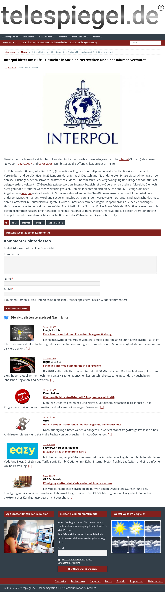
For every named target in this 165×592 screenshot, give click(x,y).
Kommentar (11, 254)
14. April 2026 (49, 327)
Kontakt (120, 581)
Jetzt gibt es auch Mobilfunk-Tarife (64, 451)
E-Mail (8, 289)
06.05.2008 (45, 163)
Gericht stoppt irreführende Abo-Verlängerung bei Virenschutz (82, 424)
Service (96, 36)
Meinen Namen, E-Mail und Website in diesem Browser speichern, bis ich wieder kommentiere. (67, 300)
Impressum (136, 581)
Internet (124, 159)
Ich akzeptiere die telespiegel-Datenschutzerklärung (75, 561)
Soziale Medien (56, 222)
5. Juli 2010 (10, 67)
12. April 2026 (49, 390)
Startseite (60, 581)
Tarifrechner (78, 581)
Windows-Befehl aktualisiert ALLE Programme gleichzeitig (79, 397)
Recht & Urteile (79, 36)
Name (8, 279)
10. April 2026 (49, 417)
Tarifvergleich (8, 36)
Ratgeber (95, 581)
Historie (63, 36)
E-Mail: (61, 548)
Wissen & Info (45, 36)
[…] (28, 348)
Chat (14, 222)
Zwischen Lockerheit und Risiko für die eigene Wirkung (77, 334)
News (108, 581)
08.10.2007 (24, 163)
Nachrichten (28, 36)
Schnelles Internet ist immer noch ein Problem (72, 365)
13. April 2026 (49, 358)
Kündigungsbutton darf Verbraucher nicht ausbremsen (77, 483)
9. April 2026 (49, 444)
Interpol (26, 193)
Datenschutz (155, 581)
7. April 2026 (49, 476)
